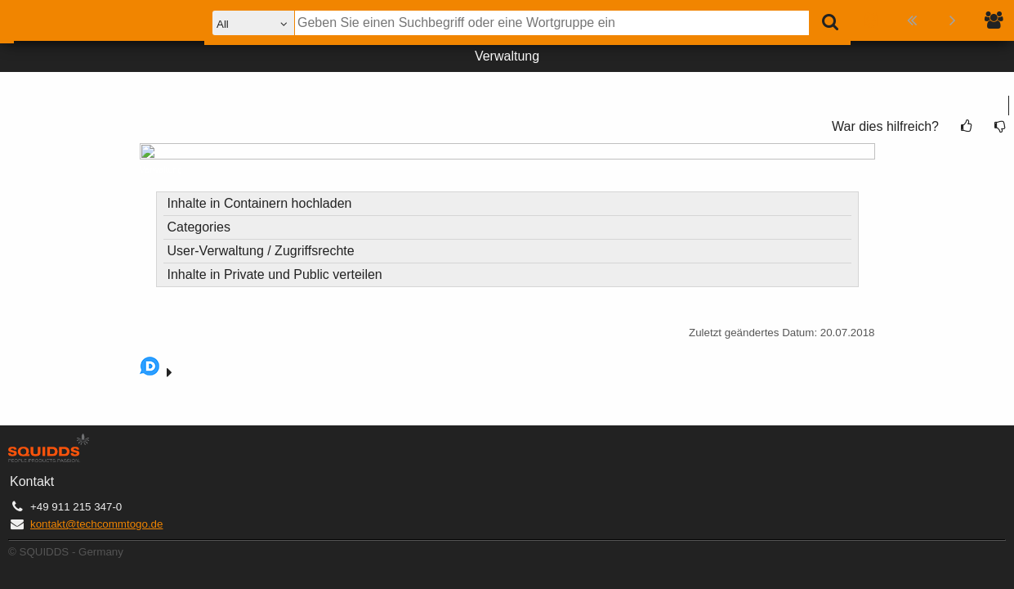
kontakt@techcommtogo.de (96, 524)
